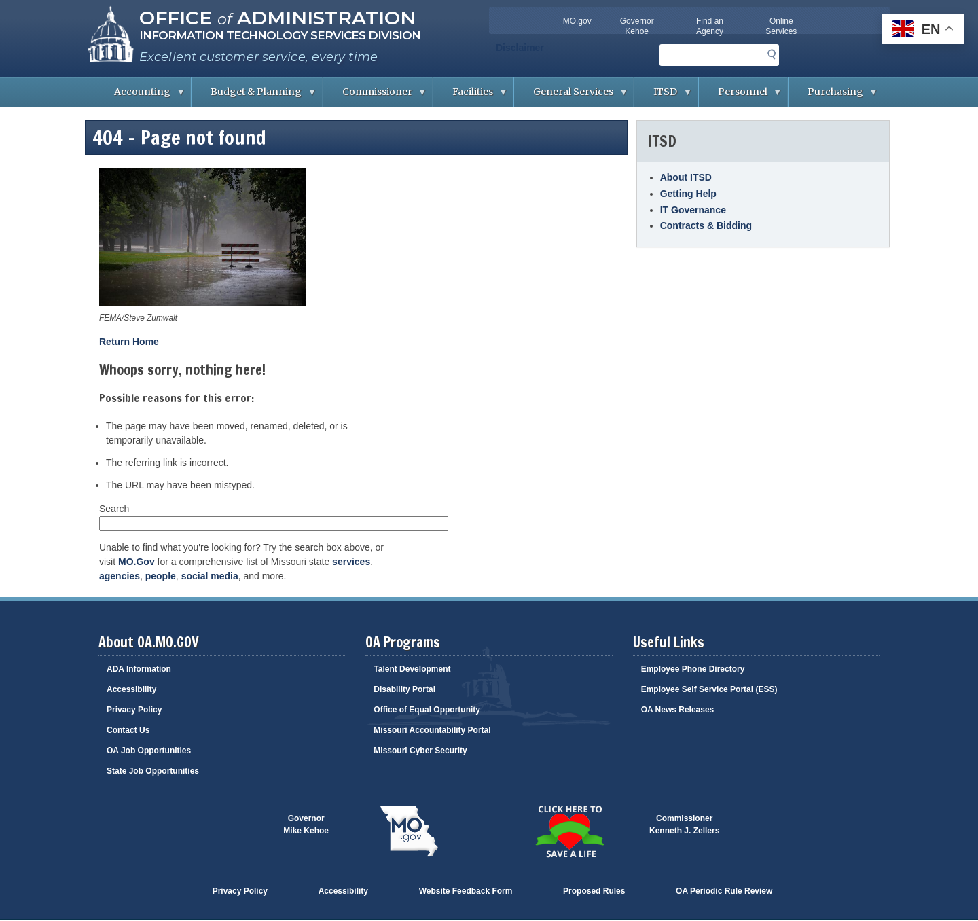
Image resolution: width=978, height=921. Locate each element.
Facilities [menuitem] (470, 96)
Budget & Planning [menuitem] (254, 96)
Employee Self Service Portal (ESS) (709, 689)
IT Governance (693, 209)
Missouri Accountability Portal (432, 730)
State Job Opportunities (153, 771)
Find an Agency (709, 26)
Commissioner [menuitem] (375, 96)
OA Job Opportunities (149, 750)
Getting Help (688, 193)
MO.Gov (136, 561)
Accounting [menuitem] (140, 96)
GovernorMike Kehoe (306, 824)
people (160, 576)
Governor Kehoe (637, 26)
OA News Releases (677, 710)
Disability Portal (404, 689)
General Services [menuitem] (571, 96)
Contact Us (128, 730)
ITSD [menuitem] (663, 96)
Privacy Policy (134, 710)
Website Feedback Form (466, 891)
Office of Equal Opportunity (427, 710)
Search (114, 508)
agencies (119, 576)
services (351, 561)
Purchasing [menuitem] (833, 96)
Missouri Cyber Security (420, 750)
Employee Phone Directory (693, 669)
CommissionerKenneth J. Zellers (684, 824)
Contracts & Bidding (706, 225)
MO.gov (577, 21)
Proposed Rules (594, 891)
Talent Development (412, 669)
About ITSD (686, 177)
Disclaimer (520, 47)
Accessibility (131, 689)
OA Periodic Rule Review (724, 891)
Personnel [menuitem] (740, 96)
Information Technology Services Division (279, 35)
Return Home (129, 341)
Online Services (781, 26)
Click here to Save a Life (569, 831)
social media (209, 576)
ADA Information (139, 669)
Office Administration (277, 17)
